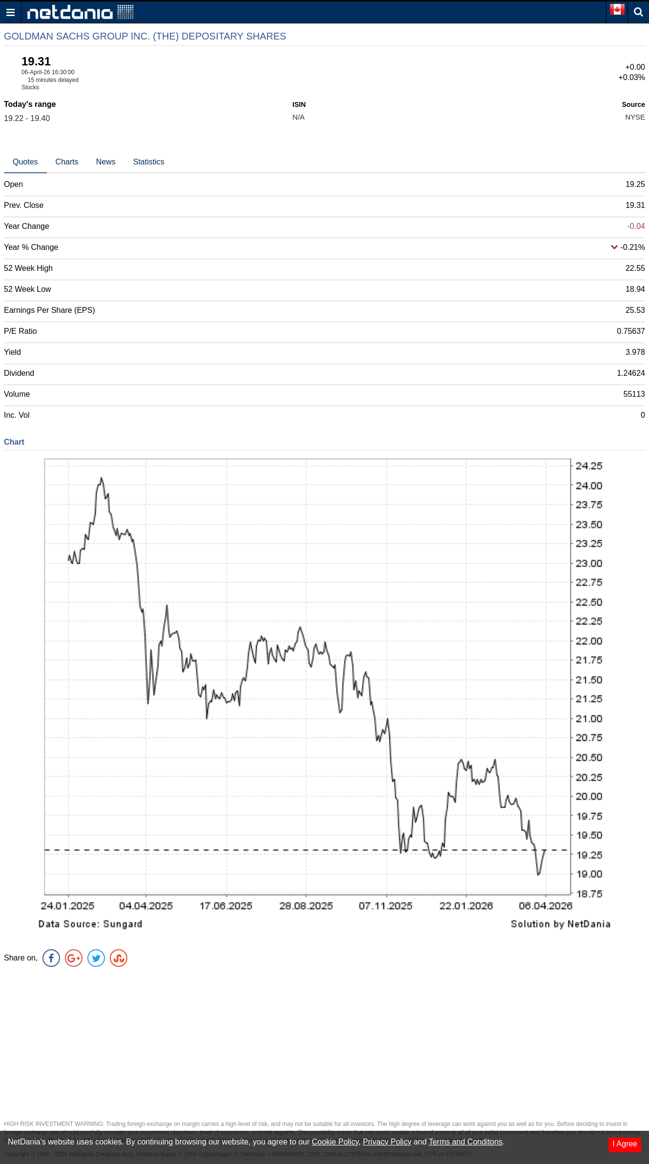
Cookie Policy (335, 1142)
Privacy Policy (387, 1142)
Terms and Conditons (465, 1142)
